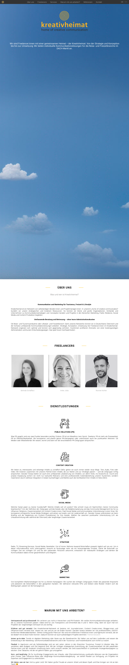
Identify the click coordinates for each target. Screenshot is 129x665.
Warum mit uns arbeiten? (70, 2)
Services (53, 2)
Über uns (30, 2)
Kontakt (99, 2)
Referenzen (88, 2)
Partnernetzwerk (93, 635)
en (126, 2)
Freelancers (42, 2)
